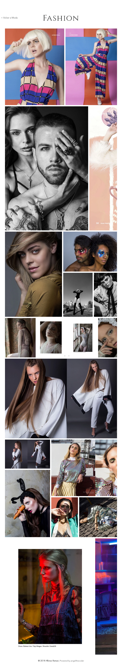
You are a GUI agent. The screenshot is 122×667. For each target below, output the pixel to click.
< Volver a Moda (9, 17)
